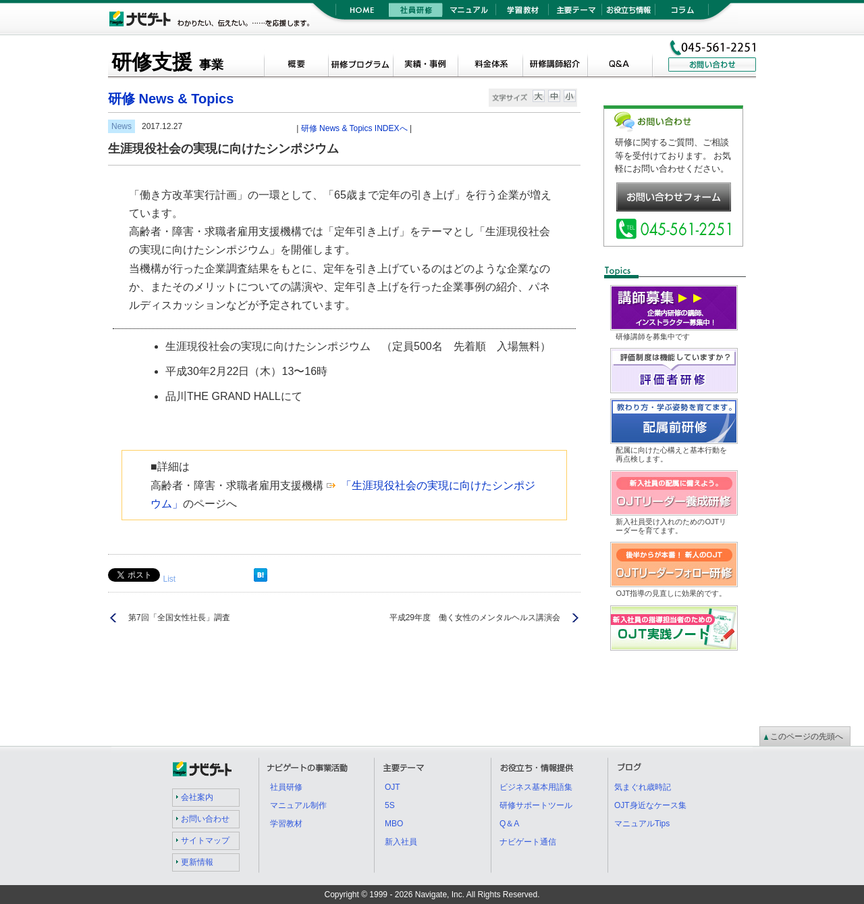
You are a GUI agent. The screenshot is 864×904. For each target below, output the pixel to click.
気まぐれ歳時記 (642, 787)
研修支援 (167, 62)
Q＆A (619, 65)
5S (390, 805)
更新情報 (197, 862)
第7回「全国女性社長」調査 (179, 617)
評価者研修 (737, 356)
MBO (394, 823)
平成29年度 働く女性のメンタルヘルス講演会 (474, 617)
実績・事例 (425, 65)
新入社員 (401, 842)
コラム (682, 13)
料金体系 (490, 65)
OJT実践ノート (737, 614)
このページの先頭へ (806, 736)
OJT (392, 787)
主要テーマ (575, 13)
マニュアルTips (642, 823)
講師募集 (737, 293)
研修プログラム (360, 65)
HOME (362, 13)
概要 (295, 65)
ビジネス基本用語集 (536, 787)
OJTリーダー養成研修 (737, 478)
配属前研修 (737, 407)
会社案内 (197, 797)
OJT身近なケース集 (650, 805)
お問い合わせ (205, 819)
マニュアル (468, 13)
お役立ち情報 (628, 13)
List (169, 579)
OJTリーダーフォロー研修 (737, 550)
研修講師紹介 (554, 65)
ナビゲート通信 (528, 842)
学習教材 (522, 13)
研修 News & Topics (171, 98)
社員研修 (415, 13)
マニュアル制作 (298, 805)
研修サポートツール (536, 805)
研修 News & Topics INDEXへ (354, 128)
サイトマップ (205, 840)
